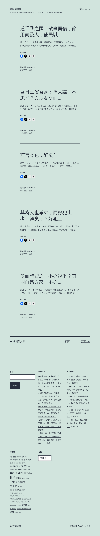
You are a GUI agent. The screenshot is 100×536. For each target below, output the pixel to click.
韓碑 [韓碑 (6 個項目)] (16, 512)
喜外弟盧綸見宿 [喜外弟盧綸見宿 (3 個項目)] (17, 463)
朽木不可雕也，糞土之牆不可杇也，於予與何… (78, 379)
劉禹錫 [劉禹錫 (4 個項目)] (23, 460)
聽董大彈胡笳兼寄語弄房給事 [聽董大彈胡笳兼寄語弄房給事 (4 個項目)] (17, 490)
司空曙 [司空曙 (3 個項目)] (11, 463)
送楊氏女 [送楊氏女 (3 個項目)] (18, 502)
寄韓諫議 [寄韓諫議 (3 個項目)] (12, 469)
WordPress (82, 526)
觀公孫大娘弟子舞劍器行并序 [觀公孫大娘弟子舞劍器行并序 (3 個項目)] (17, 496)
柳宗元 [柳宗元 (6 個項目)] (18, 478)
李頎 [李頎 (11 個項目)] (26, 473)
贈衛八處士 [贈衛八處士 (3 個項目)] (12, 502)
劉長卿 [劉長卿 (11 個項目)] (28, 460)
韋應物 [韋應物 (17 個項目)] (13, 508)
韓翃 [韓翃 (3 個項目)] (20, 512)
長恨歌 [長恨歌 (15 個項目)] (24, 505)
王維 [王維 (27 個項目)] (12, 482)
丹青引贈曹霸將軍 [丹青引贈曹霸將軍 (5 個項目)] (15, 457)
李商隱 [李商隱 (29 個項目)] (13, 473)
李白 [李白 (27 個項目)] (20, 473)
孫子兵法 (83, 9)
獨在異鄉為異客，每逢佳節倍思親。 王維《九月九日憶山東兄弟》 (77, 399)
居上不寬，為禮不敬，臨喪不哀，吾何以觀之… (78, 423)
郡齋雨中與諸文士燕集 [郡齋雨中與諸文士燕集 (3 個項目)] (15, 505)
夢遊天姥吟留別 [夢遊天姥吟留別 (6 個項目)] (15, 466)
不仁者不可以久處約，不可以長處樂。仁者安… (78, 413)
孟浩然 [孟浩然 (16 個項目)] (24, 466)
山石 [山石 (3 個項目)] (16, 469)
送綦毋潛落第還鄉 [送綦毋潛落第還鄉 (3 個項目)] (25, 502)
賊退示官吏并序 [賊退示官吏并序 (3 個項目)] (27, 499)
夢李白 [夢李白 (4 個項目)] (24, 463)
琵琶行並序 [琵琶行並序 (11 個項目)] (20, 482)
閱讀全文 (72, 46)
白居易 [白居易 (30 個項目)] (13, 486)
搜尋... (12, 372)
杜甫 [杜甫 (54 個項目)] (12, 477)
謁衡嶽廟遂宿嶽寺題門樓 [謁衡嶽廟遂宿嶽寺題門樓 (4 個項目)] (16, 499)
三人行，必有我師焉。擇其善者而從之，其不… (78, 389)
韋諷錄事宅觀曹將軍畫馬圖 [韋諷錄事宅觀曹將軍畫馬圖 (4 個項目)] (24, 508)
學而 (25, 70)
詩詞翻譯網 (15, 9)
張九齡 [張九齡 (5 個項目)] (25, 469)
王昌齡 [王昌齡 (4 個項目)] (28, 478)
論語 (30, 70)
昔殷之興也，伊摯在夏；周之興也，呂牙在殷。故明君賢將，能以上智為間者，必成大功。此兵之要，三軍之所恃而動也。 (49, 383)
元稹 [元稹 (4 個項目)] (23, 457)
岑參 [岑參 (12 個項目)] (20, 469)
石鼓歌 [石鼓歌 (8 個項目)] (20, 486)
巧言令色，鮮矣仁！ (41, 155)
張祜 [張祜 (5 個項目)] (29, 469)
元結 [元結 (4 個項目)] (26, 457)
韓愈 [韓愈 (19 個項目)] (12, 512)
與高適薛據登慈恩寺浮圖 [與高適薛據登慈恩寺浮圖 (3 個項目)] (16, 493)
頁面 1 (68, 341)
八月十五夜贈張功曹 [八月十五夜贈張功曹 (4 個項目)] (15, 460)
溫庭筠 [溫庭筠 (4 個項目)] (23, 478)
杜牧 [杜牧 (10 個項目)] (30, 473)
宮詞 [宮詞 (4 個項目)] (29, 466)
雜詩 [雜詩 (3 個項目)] (29, 505)
